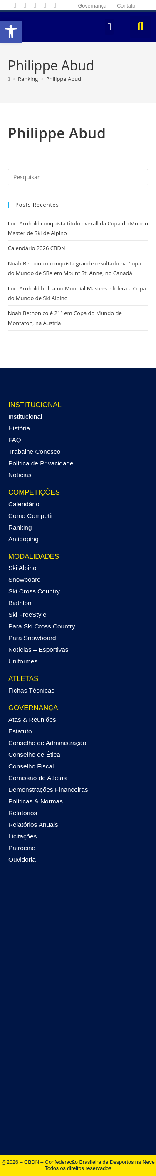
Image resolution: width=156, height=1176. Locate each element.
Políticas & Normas (35, 801)
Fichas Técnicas (31, 690)
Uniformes (22, 661)
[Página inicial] (9, 79)
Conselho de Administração (47, 742)
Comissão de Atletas (37, 777)
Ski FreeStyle (27, 614)
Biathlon (20, 602)
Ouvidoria (22, 859)
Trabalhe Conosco (34, 451)
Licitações (22, 836)
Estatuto (20, 731)
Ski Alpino (22, 567)
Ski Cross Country (34, 591)
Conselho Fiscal (31, 766)
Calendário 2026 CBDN (36, 248)
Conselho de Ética (34, 754)
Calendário (23, 504)
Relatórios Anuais (33, 824)
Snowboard (24, 579)
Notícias (20, 474)
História (19, 428)
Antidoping (23, 539)
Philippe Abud (63, 79)
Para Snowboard (32, 637)
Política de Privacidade (41, 463)
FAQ (14, 439)
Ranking (20, 527)
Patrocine (21, 847)
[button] (109, 27)
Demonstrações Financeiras (48, 789)
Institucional (25, 416)
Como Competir (30, 515)
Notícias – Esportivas (38, 649)
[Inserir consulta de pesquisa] (78, 177)
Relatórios (22, 812)
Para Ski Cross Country (41, 626)
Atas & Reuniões (32, 719)
